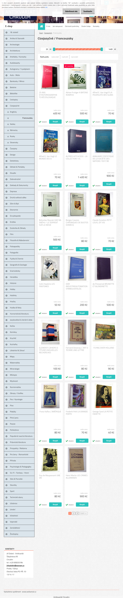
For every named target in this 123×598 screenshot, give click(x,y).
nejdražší (65, 57)
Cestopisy (14, 99)
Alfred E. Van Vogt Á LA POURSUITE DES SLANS (103, 93)
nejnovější (74, 57)
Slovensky (14, 142)
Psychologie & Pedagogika (20, 466)
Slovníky (13, 485)
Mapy (12, 356)
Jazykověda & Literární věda (21, 319)
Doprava (13, 191)
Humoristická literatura (19, 313)
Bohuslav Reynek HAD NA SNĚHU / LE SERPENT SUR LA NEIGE (50, 222)
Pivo (11, 405)
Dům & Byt (14, 203)
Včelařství (14, 515)
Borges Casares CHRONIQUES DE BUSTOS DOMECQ (77, 222)
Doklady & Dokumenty (19, 185)
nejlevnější (55, 57)
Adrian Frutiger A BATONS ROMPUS (77, 93)
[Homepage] (42, 26)
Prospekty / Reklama (18, 448)
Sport (12, 491)
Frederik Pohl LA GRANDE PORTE (77, 412)
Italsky (12, 124)
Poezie (12, 423)
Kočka (12, 325)
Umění (12, 509)
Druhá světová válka (18, 197)
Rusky (12, 136)
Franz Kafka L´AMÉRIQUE (50, 411)
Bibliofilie (13, 93)
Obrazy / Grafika (16, 393)
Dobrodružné (15, 179)
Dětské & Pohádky (17, 166)
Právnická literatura (18, 442)
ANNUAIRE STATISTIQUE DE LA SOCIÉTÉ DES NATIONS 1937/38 (103, 158)
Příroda (13, 460)
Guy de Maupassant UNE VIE (49, 476)
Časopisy (13, 148)
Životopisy (14, 534)
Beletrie (13, 87)
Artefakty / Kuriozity (18, 56)
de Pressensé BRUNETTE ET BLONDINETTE (103, 285)
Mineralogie (14, 368)
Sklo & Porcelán (16, 478)
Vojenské (13, 521)
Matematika (15, 362)
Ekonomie (14, 209)
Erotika (13, 221)
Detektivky (14, 160)
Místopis (13, 374)
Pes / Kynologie (16, 399)
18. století (14, 32)
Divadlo (13, 173)
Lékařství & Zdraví (17, 350)
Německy (14, 130)
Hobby (12, 289)
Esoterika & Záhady (18, 228)
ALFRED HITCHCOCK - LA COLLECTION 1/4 (76, 157)
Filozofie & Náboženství (19, 240)
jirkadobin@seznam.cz (15, 565)
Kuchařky (13, 344)
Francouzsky (27, 117)
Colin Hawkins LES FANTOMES (47, 285)
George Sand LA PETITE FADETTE (103, 412)
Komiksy (13, 332)
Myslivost (14, 381)
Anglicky (13, 111)
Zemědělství (15, 527)
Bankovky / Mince (17, 81)
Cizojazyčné (14, 105)
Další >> (83, 513)
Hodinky (13, 295)
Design (12, 154)
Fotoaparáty (15, 246)
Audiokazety (15, 62)
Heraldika (14, 277)
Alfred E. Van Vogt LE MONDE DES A (48, 157)
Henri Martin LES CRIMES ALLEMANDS (77, 476)
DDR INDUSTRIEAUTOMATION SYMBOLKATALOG (76, 286)
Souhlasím (87, 11)
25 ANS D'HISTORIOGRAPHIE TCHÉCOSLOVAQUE (48, 94)
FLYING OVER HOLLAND (104, 348)
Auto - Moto (15, 75)
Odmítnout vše (70, 11)
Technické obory (16, 497)
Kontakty (96, 26)
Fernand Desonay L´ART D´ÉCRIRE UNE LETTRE (77, 349)
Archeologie (14, 44)
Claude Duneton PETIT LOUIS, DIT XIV (102, 221)
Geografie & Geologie (18, 264)
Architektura (15, 50)
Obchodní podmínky (72, 26)
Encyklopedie (15, 215)
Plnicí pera (14, 417)
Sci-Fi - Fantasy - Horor (19, 472)
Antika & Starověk (17, 38)
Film (11, 234)
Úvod (41, 33)
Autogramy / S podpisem (20, 69)
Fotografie (14, 252)
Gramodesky (15, 270)
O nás (48, 26)
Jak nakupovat (58, 26)
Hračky (13, 301)
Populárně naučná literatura (21, 436)
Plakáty (13, 411)
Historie (13, 283)
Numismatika (15, 387)
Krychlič (13, 338)
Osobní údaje (86, 26)
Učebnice (13, 503)
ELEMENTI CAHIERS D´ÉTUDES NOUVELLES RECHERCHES (48, 350)
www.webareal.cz (29, 591)
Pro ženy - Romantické (19, 454)
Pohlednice (14, 429)
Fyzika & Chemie (16, 258)
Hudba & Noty (15, 307)
